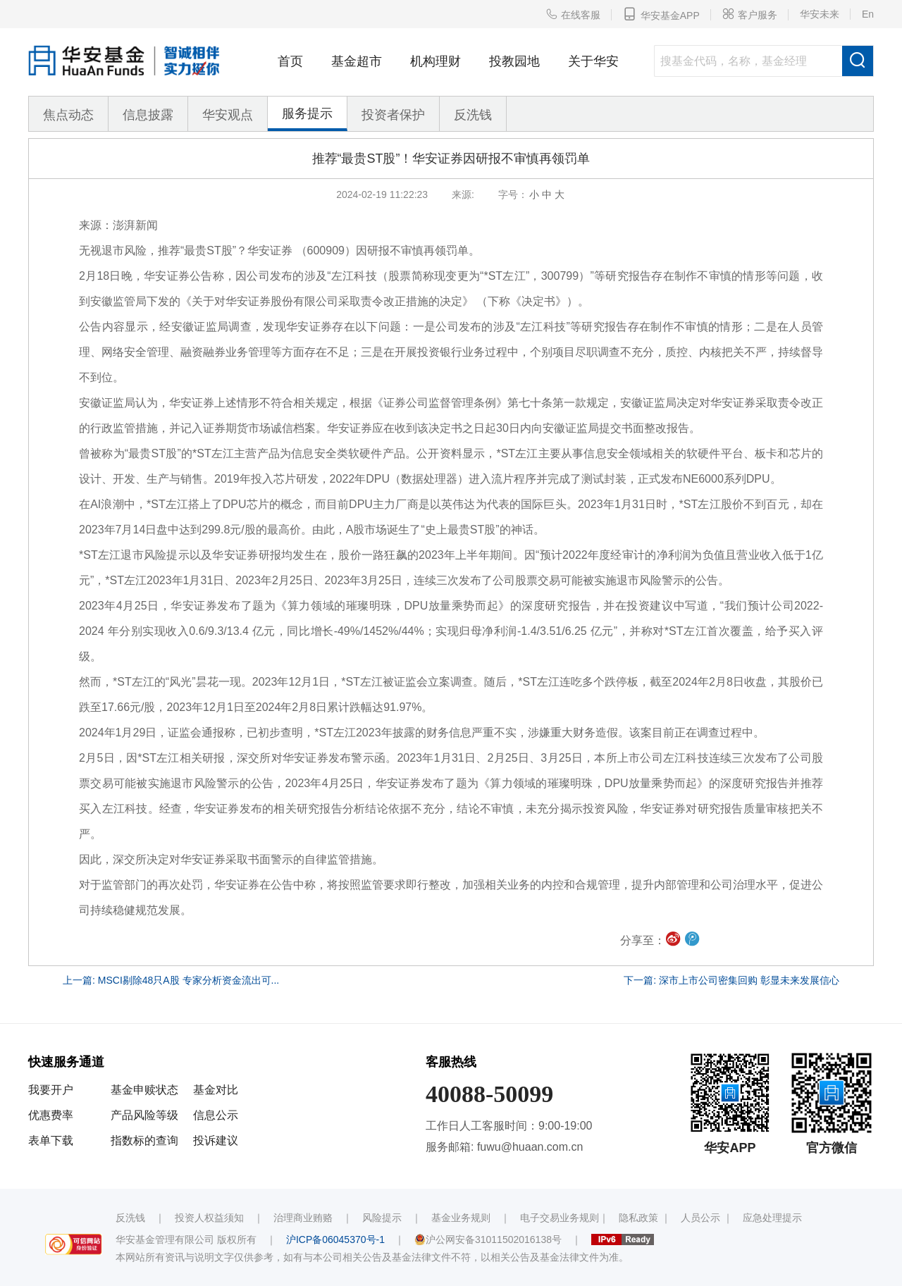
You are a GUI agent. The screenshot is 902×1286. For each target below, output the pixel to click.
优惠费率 (50, 1115)
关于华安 (593, 61)
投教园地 (514, 61)
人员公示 (700, 1217)
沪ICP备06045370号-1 (335, 1239)
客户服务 (749, 14)
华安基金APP (661, 14)
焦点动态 (68, 115)
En (868, 14)
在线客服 (572, 14)
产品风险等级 (144, 1115)
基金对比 (215, 1090)
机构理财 (435, 61)
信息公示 (215, 1115)
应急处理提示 (772, 1217)
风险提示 (382, 1217)
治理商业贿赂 (303, 1217)
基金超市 (356, 61)
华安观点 (227, 115)
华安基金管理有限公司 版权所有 (186, 1239)
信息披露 (148, 115)
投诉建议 (215, 1140)
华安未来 (819, 14)
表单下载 (50, 1140)
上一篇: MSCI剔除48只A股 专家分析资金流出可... (171, 980)
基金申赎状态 (144, 1090)
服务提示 (307, 113)
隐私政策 (638, 1217)
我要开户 (50, 1090)
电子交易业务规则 (559, 1217)
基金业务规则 (460, 1217)
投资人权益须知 (209, 1217)
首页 (290, 61)
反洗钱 (473, 115)
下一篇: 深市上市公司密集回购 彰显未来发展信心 (731, 980)
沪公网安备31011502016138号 (488, 1239)
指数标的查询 (144, 1140)
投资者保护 (393, 115)
